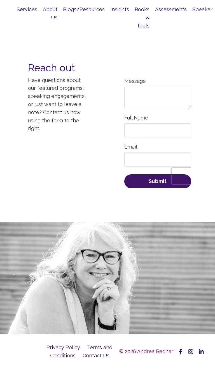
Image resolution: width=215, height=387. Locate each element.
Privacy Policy (63, 347)
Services (27, 9)
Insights (119, 9)
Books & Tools (142, 17)
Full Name (136, 118)
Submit (158, 181)
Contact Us (96, 355)
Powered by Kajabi (187, 378)
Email (130, 147)
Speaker (202, 9)
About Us (50, 13)
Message (135, 81)
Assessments (171, 9)
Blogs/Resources (84, 9)
